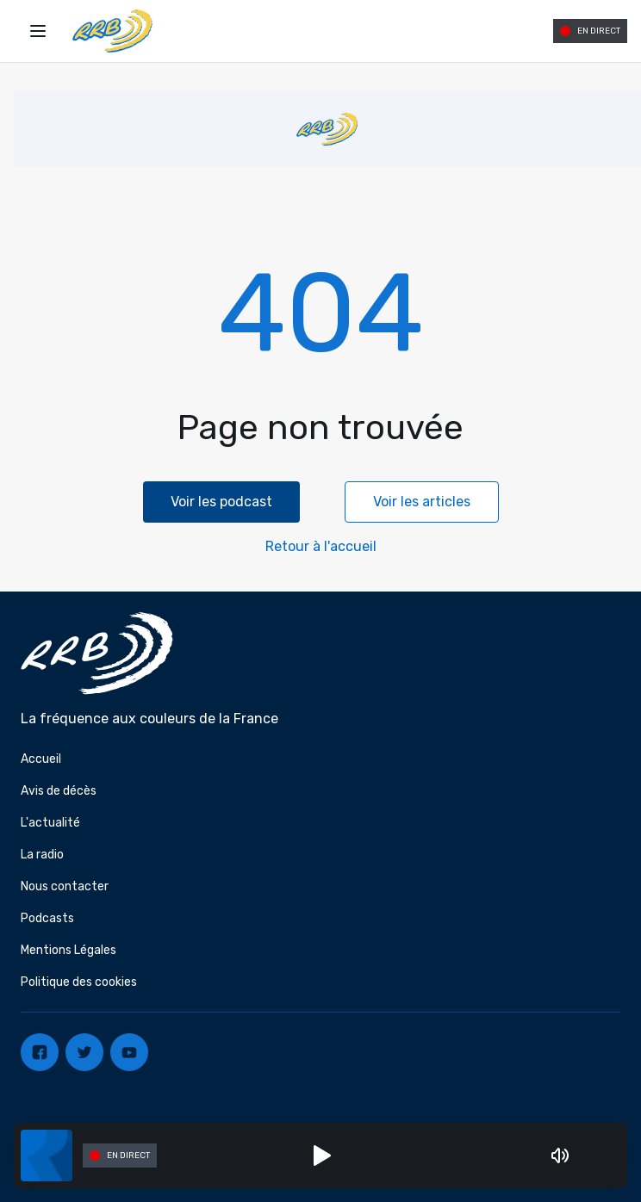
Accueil (41, 759)
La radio (42, 854)
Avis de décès (58, 791)
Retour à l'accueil (321, 546)
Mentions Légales (68, 950)
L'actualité (50, 822)
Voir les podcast (221, 501)
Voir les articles (421, 501)
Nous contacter (65, 886)
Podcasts (47, 918)
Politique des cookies (79, 982)
